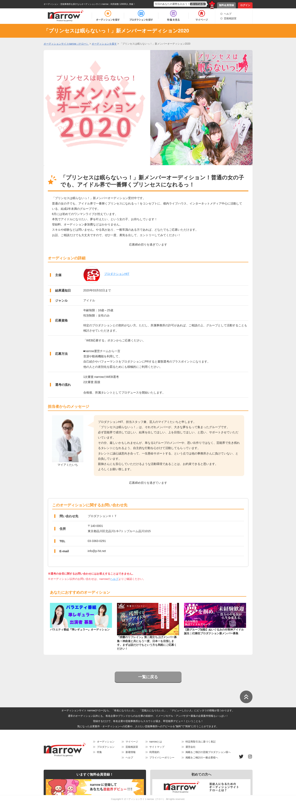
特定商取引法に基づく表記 (200, 741)
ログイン (245, 5)
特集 (99, 752)
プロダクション (105, 746)
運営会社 (190, 746)
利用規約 (154, 752)
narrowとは (155, 741)
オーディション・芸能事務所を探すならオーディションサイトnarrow (76, 4)
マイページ (132, 741)
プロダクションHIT (117, 273)
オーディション (105, 741)
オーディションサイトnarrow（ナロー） (144, 799)
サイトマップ (156, 746)
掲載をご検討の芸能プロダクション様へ (208, 752)
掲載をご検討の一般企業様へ (201, 757)
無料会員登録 (226, 5)
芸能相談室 (230, 18)
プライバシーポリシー (161, 757)
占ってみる (198, 4)
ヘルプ (227, 13)
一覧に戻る (148, 677)
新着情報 (131, 752)
